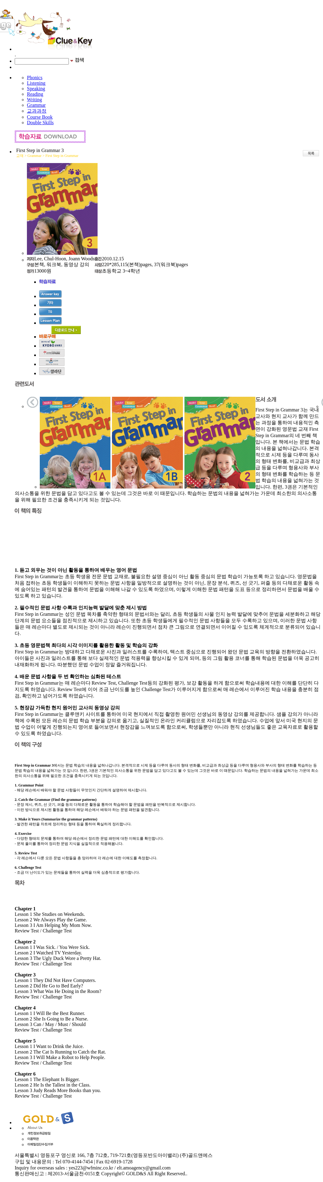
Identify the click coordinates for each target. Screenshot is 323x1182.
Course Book (40, 117)
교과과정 (36, 110)
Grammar (36, 105)
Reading (35, 94)
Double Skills (40, 122)
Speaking (36, 88)
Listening (36, 83)
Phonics (35, 77)
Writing (34, 99)
